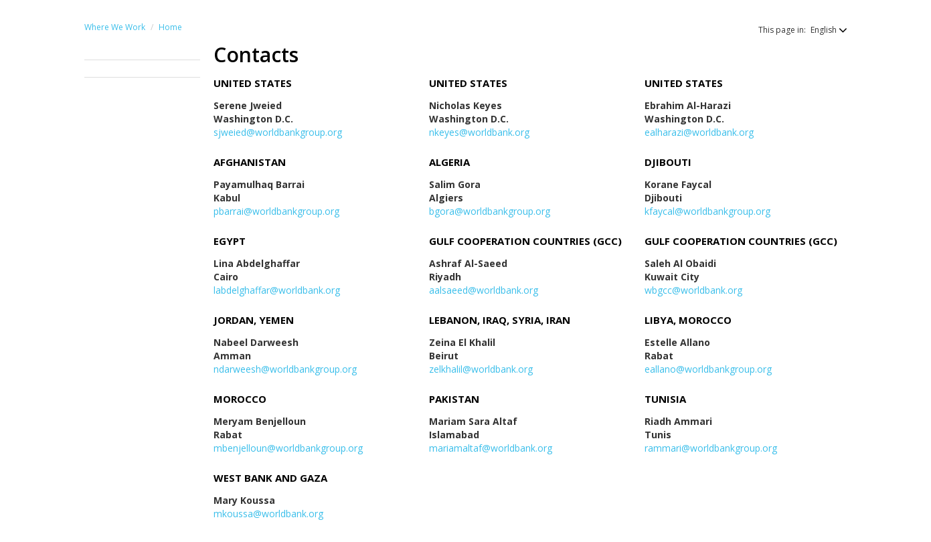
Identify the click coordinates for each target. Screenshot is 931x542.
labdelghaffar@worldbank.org (277, 290)
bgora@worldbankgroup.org (489, 211)
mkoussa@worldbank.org (268, 513)
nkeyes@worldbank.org (479, 132)
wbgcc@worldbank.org (693, 290)
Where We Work (114, 27)
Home (170, 27)
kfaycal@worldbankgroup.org (707, 211)
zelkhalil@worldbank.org (481, 369)
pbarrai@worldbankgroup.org (276, 211)
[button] (822, 29)
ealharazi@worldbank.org (699, 132)
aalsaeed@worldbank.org (483, 290)
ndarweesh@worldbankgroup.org (285, 369)
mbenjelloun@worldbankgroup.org (288, 448)
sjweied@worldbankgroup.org (278, 132)
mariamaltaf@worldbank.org (490, 448)
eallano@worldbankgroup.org (708, 369)
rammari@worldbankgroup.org (711, 448)
